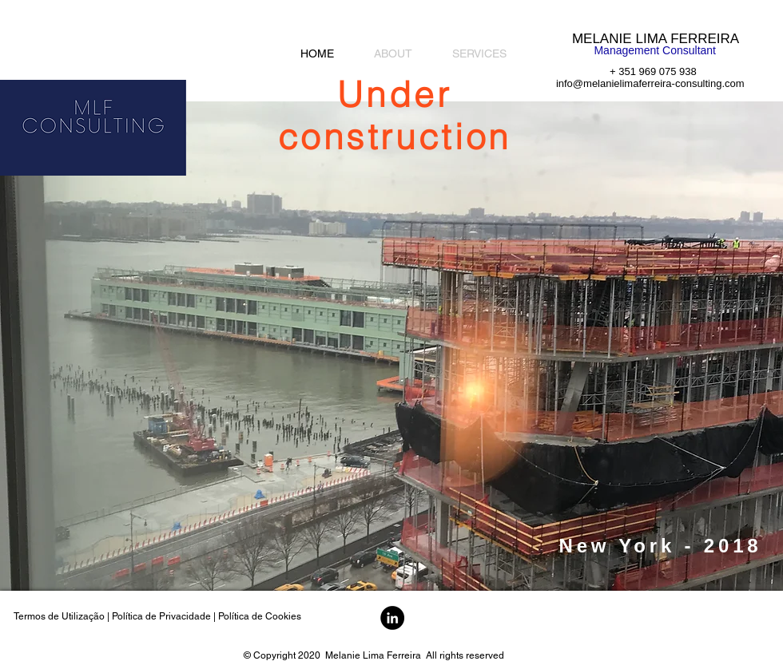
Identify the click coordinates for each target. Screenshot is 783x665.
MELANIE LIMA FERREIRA (655, 38)
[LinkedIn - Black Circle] (392, 618)
